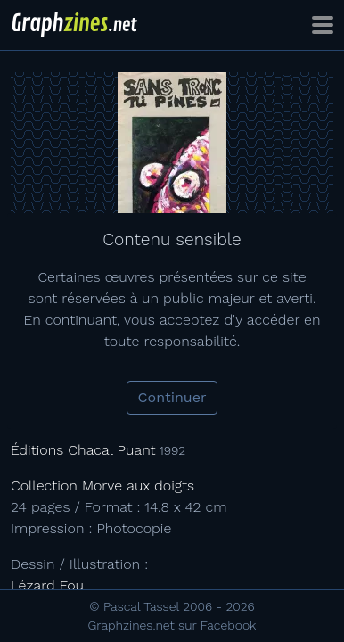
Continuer (172, 397)
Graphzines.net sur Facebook (172, 625)
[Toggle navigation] (322, 24)
